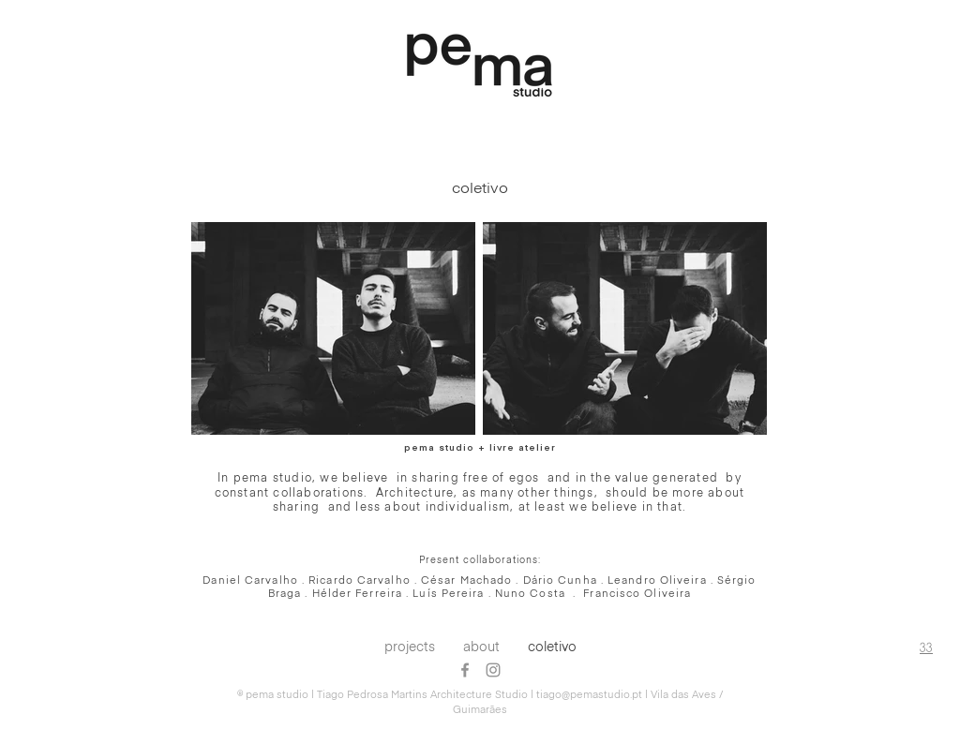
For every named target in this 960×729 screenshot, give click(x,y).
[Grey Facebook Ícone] (465, 670)
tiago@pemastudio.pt (589, 695)
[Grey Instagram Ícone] (493, 670)
